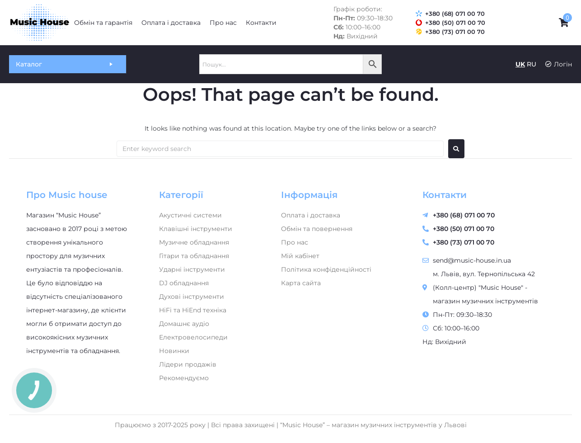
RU (531, 64)
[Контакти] (261, 22)
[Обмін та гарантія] (103, 22)
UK (520, 64)
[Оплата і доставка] (171, 22)
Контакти (444, 194)
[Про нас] (223, 22)
